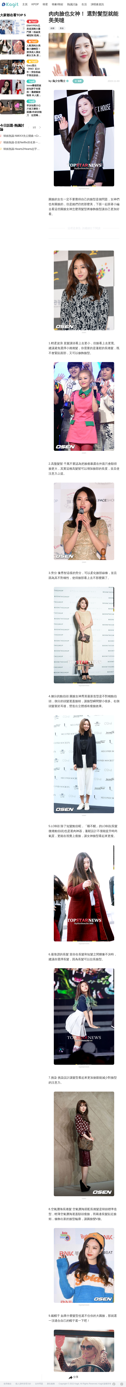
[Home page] (10, 5)
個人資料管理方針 (23, 1384)
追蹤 (78, 81)
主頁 (25, 4)
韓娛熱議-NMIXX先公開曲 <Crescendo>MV (22, 135)
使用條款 (7, 1384)
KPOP (35, 4)
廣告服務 (51, 1384)
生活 (84, 4)
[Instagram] (121, 1384)
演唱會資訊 (97, 4)
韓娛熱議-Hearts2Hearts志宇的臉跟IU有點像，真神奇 (22, 149)
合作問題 (39, 1384)
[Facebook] (114, 1384)
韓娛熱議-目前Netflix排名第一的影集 (22, 142)
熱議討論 (72, 4)
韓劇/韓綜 (57, 4)
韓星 (45, 4)
